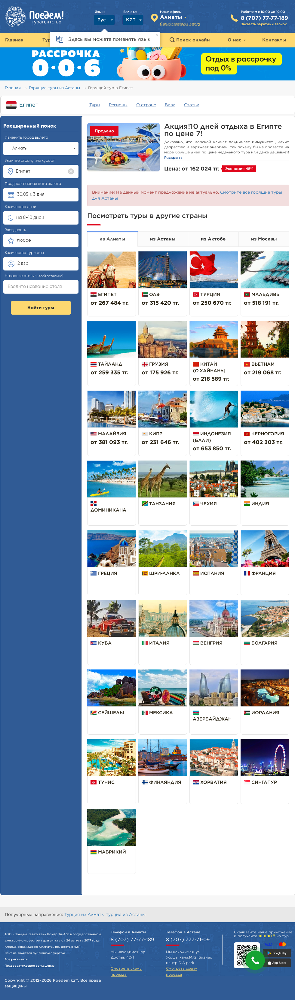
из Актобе (213, 239)
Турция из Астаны (126, 915)
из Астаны (162, 239)
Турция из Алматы (85, 915)
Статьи (191, 105)
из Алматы (112, 239)
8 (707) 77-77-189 (264, 18)
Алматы (43, 148)
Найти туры (40, 308)
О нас (237, 40)
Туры (94, 105)
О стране (146, 105)
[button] (255, 960)
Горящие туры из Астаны (54, 88)
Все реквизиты (16, 959)
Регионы (118, 105)
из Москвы (264, 239)
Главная (13, 88)
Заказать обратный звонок (264, 24)
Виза (170, 105)
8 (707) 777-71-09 (188, 939)
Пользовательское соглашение (29, 965)
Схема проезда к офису (180, 24)
